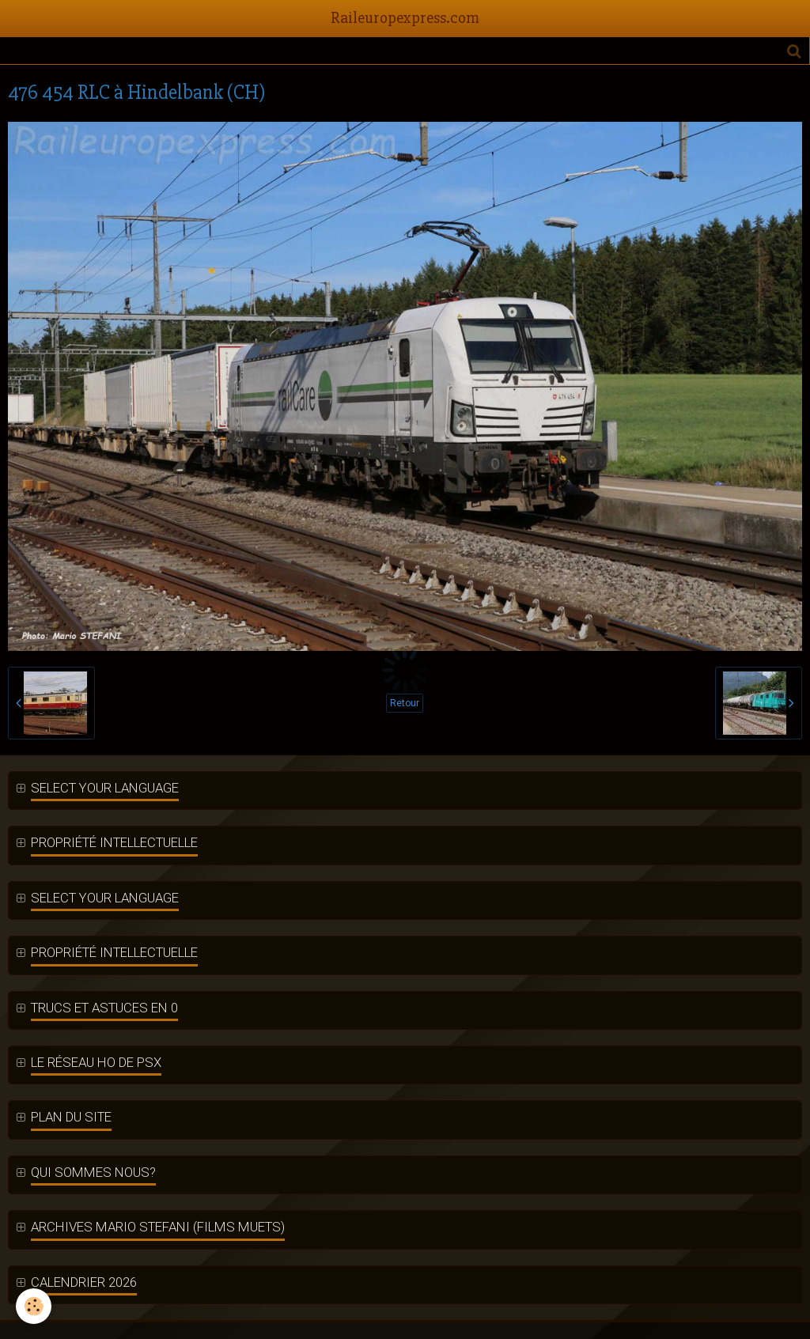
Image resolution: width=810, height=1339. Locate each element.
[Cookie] (33, 1306)
